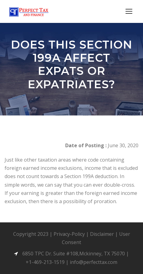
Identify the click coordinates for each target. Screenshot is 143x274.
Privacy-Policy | (72, 234)
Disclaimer (102, 234)
